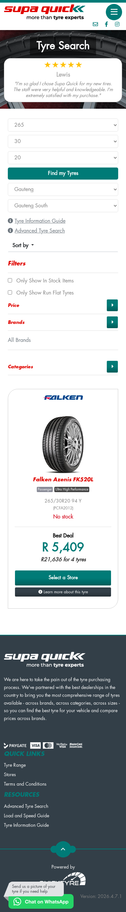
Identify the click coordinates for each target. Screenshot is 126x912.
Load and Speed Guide (26, 815)
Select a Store (63, 577)
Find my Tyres (63, 173)
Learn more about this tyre (63, 592)
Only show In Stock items (41, 280)
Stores (10, 774)
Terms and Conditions (25, 784)
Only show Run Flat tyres (41, 293)
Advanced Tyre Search (26, 806)
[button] (63, 305)
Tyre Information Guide (26, 825)
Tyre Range (15, 765)
